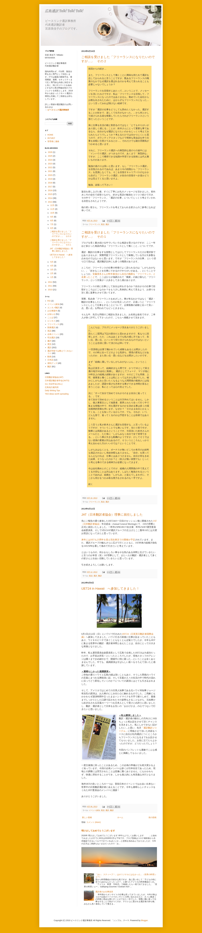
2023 (50, 164)
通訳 (107, 224)
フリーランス (94, 224)
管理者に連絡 (53, 141)
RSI (49, 301)
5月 (52, 262)
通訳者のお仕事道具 (104, 892)
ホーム (120, 817)
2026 (50, 152)
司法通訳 (51, 337)
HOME (50, 135)
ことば (50, 317)
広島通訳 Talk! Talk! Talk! (64, 11)
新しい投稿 (87, 817)
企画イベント (53, 334)
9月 (52, 217)
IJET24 (125, 634)
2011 (50, 286)
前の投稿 (152, 817)
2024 (50, 160)
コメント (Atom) (93, 822)
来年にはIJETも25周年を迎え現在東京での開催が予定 (108, 539)
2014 (50, 198)
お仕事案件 (52, 311)
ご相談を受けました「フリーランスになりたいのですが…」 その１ (61, 242)
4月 (52, 266)
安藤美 (96, 274)
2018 (50, 183)
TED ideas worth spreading (57, 394)
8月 (52, 220)
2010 (50, 289)
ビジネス (51, 321)
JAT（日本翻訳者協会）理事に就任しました (112, 514)
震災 (49, 344)
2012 (50, 282)
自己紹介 (51, 138)
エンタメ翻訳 (53, 307)
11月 (52, 209)
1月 (52, 277)
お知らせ (51, 314)
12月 (52, 205)
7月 (52, 224)
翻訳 (100, 576)
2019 (50, 179)
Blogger (144, 920)
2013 (50, 202)
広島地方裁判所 (52, 387)
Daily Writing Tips (52, 390)
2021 (50, 171)
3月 (52, 269)
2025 (50, 156)
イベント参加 (94, 810)
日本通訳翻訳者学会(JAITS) (57, 380)
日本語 (50, 360)
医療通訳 (51, 327)
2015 (50, 194)
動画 (49, 356)
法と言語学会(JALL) (53, 384)
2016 (50, 190)
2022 (50, 167)
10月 (52, 213)
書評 (49, 341)
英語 (103, 224)
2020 (50, 175)
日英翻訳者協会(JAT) (54, 377)
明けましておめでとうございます (98, 830)
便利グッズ (52, 363)
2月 (52, 273)
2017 (50, 187)
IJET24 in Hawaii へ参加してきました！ (110, 588)
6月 (52, 228)
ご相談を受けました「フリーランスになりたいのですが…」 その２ (61, 233)
